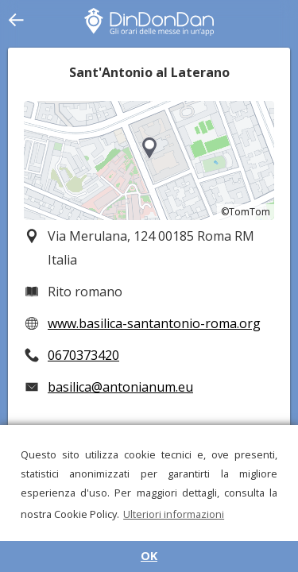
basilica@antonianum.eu (120, 387)
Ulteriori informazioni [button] (173, 514)
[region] (149, 160)
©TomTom (245, 211)
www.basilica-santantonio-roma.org (154, 323)
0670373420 (83, 355)
